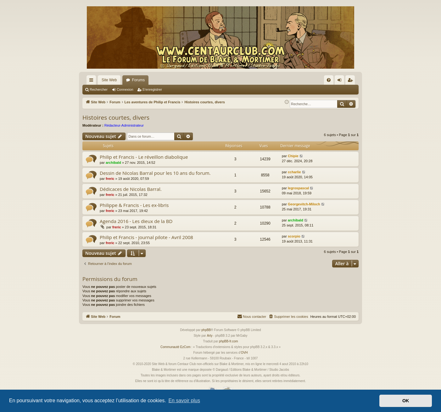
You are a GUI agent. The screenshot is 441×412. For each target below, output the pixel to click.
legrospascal (298, 188)
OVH (244, 352)
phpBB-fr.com (228, 341)
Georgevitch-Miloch (304, 204)
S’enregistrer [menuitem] (351, 81)
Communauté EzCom (175, 347)
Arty (210, 335)
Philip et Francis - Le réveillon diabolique (144, 157)
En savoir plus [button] (184, 400)
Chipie (293, 156)
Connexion (125, 89)
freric (110, 178)
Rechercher (99, 89)
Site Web (109, 80)
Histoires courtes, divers (115, 117)
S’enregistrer (152, 89)
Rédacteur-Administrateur (124, 125)
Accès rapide (92, 81)
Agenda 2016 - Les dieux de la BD (136, 221)
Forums (138, 80)
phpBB (206, 330)
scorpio (294, 236)
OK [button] (405, 400)
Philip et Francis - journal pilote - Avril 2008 (146, 237)
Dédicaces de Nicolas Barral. (131, 189)
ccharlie (294, 172)
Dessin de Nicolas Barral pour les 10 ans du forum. (155, 173)
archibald (113, 162)
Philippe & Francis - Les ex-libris (134, 205)
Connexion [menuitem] (341, 81)
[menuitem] (328, 80)
